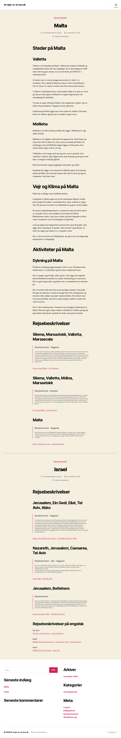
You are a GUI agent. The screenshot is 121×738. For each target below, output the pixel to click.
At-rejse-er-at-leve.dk (16, 5)
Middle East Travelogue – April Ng (47, 650)
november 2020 (71, 677)
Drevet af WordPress (39, 733)
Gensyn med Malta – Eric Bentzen (46, 368)
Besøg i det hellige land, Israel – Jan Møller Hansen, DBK (56, 539)
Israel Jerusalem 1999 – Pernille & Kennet (50, 614)
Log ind (67, 708)
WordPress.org (70, 717)
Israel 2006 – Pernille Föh (43, 579)
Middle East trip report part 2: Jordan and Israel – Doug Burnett (58, 642)
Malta (60, 25)
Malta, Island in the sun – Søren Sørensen (49, 444)
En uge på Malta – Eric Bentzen (45, 410)
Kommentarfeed (71, 714)
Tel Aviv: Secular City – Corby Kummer (49, 634)
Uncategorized (60, 18)
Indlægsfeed (69, 711)
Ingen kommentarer (62, 37)
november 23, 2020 (74, 33)
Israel (60, 469)
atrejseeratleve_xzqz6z (52, 33)
